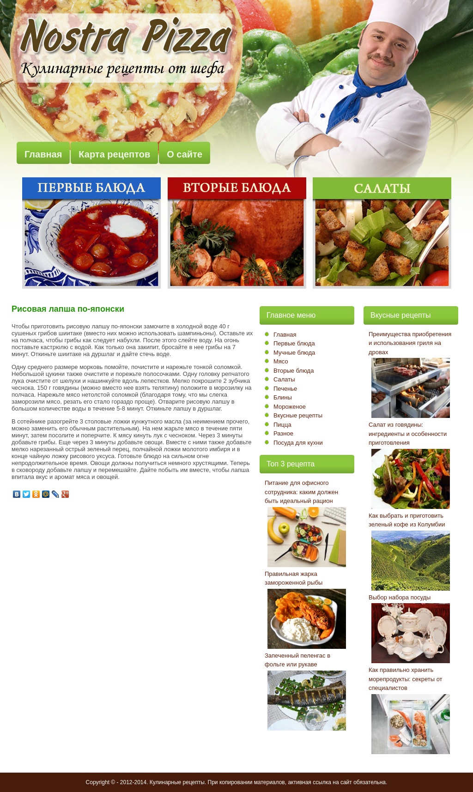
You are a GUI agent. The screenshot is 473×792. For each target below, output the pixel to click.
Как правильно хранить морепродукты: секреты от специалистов (406, 678)
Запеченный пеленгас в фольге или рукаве (297, 660)
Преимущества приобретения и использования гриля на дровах (410, 343)
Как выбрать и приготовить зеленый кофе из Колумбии (407, 520)
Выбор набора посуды (400, 597)
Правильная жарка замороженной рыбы (293, 578)
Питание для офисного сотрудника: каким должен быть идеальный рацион (301, 491)
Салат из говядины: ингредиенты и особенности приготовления (408, 433)
